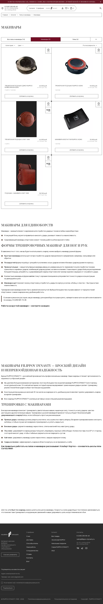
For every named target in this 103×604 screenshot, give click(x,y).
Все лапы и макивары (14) (16, 39)
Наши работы (31, 547)
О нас (28, 536)
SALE (53, 551)
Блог (28, 561)
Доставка (29, 540)
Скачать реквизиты (10, 555)
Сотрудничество (32, 551)
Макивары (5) (45, 39)
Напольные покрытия (59, 543)
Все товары (55, 536)
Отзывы (29, 554)
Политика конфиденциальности (39, 599)
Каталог (32, 8)
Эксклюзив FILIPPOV (58, 540)
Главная (5, 15)
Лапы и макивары (25, 15)
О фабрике (40, 8)
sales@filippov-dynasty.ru (86, 539)
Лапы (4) (75, 39)
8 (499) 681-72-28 (19, 300)
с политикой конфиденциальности (27, 583)
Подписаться (7, 588)
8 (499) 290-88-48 (11, 6)
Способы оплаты (32, 543)
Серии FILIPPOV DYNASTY (60, 547)
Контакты (29, 558)
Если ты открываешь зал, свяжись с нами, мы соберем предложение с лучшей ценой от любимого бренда (51, 2)
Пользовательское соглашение (65, 599)
